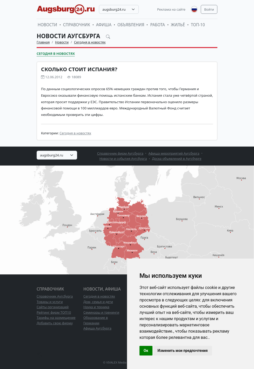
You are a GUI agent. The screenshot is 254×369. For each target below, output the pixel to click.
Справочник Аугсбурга (55, 296)
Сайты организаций (53, 307)
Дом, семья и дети (98, 301)
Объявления (130, 25)
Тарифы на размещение (56, 317)
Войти (209, 9)
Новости (47, 25)
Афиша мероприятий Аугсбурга (174, 153)
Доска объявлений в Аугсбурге (176, 158)
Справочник (76, 25)
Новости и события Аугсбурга (123, 158)
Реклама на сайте (171, 9)
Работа (157, 25)
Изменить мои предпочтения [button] (183, 350)
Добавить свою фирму (55, 323)
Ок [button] (146, 350)
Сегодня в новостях (90, 42)
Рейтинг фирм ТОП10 (54, 312)
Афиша (103, 25)
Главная (43, 42)
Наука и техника (96, 307)
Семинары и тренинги (101, 312)
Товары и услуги (50, 301)
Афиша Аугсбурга (97, 328)
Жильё (178, 25)
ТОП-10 (198, 25)
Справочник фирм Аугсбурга (120, 153)
